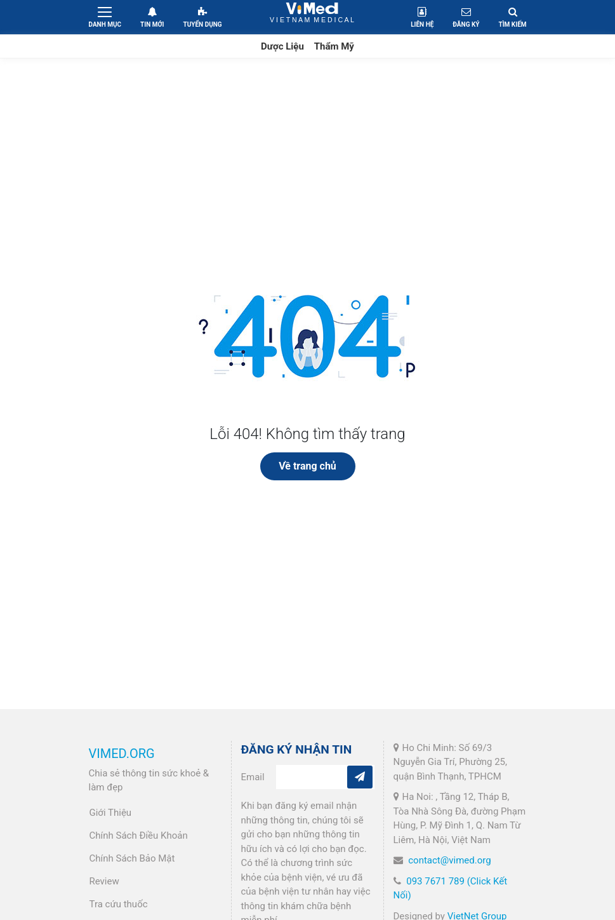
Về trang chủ (307, 466)
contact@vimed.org (449, 860)
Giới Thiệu (110, 812)
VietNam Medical (312, 17)
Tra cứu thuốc (118, 904)
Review (104, 881)
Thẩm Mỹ (334, 46)
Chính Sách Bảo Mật (132, 858)
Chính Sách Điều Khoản (138, 835)
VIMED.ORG (122, 753)
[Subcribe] (360, 777)
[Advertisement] (307, 154)
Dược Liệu (282, 46)
